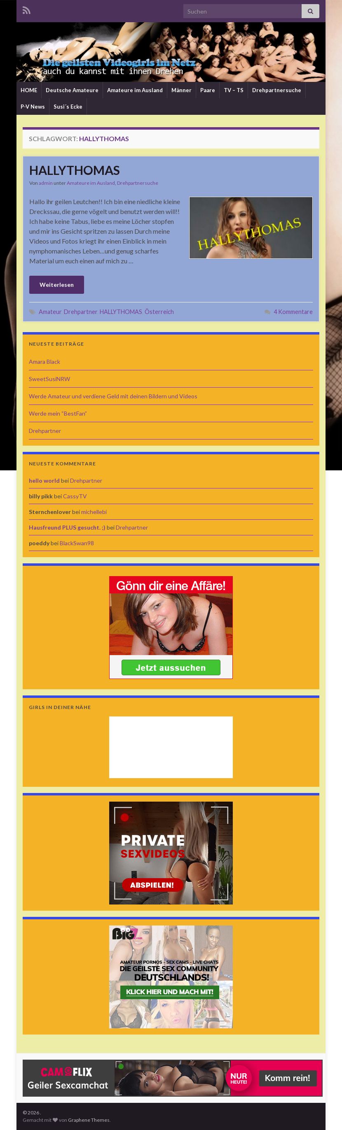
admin (46, 183)
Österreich (159, 311)
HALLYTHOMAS (74, 170)
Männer (181, 90)
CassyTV (75, 496)
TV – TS (234, 90)
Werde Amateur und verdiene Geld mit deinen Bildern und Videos (113, 396)
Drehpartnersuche (276, 90)
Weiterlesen (57, 284)
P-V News (33, 106)
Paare (207, 90)
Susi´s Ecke (68, 106)
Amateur (50, 311)
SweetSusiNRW (49, 378)
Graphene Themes (89, 1120)
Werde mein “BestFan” (58, 413)
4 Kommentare (293, 311)
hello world (44, 480)
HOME (29, 90)
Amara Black (44, 361)
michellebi (94, 511)
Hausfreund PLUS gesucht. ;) (67, 527)
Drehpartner (80, 311)
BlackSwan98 (77, 542)
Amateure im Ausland (135, 90)
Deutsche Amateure (72, 90)
